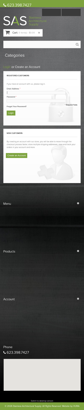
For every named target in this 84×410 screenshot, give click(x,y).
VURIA (76, 406)
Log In (71, 12)
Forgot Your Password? (16, 106)
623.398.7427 (19, 5)
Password (11, 96)
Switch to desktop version (42, 401)
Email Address (13, 88)
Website (66, 406)
